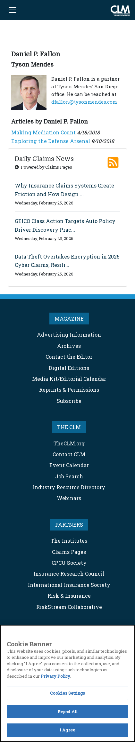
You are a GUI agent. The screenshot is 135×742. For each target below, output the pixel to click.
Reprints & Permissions (69, 389)
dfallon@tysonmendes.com (84, 102)
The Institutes (69, 540)
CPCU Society (69, 562)
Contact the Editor (69, 356)
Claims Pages (69, 551)
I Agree (67, 730)
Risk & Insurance (69, 595)
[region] (67, 683)
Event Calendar (69, 465)
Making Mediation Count (43, 132)
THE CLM (69, 427)
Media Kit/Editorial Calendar (69, 378)
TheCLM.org (69, 443)
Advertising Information (69, 334)
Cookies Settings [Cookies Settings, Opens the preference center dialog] (67, 693)
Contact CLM (69, 454)
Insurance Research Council (69, 573)
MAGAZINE (69, 318)
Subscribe (69, 400)
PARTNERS (69, 524)
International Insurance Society (69, 584)
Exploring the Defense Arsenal (50, 141)
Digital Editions (69, 367)
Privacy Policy (55, 676)
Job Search (69, 476)
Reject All (67, 711)
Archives (69, 345)
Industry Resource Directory (69, 487)
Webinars (69, 498)
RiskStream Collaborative (69, 606)
